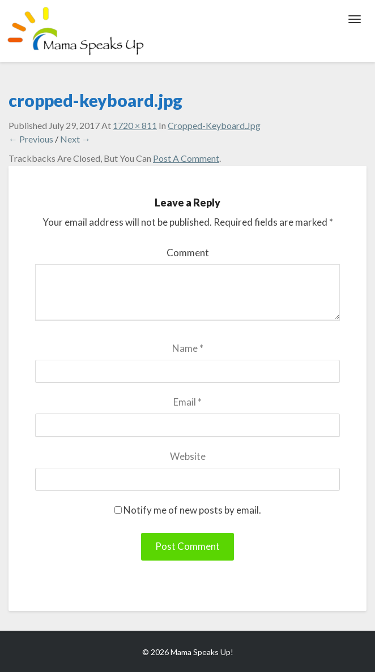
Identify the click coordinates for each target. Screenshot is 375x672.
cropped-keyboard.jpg (214, 125)
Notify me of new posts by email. (192, 510)
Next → (75, 138)
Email (187, 402)
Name (187, 348)
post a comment (186, 158)
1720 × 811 (135, 125)
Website (188, 456)
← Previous (30, 138)
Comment (188, 253)
